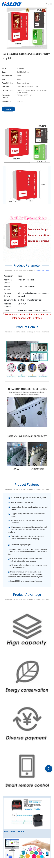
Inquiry (8, 109)
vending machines (42, 270)
